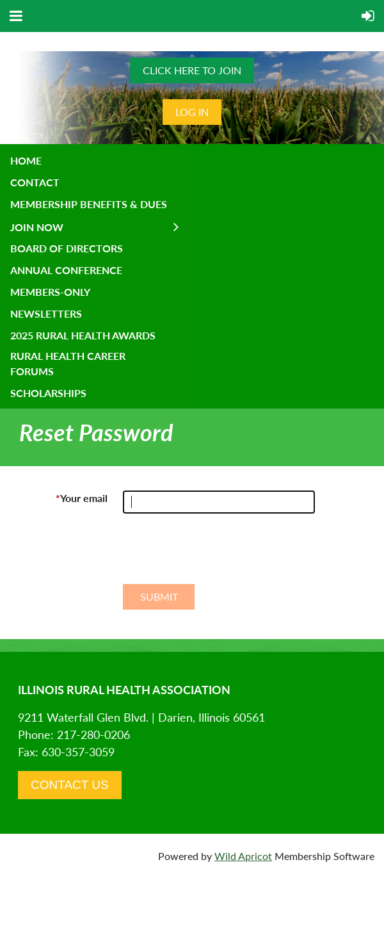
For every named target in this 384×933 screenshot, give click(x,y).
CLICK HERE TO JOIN (192, 70)
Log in (192, 112)
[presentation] (220, 554)
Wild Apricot (243, 856)
